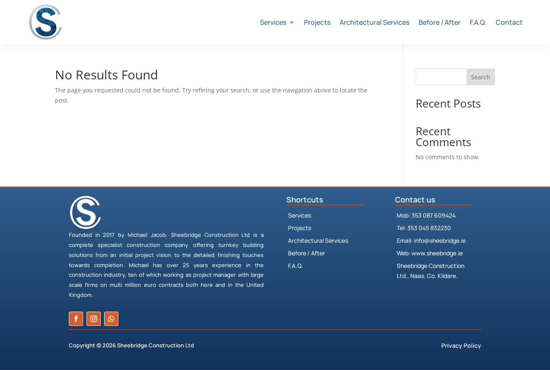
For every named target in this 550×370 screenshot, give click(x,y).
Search (480, 77)
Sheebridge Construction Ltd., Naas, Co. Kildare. (430, 271)
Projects (317, 22)
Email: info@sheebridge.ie (431, 240)
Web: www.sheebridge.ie (430, 253)
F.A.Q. (478, 22)
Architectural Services (374, 22)
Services (273, 22)
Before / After (440, 22)
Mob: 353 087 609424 (426, 215)
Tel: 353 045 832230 (424, 228)
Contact (509, 22)
